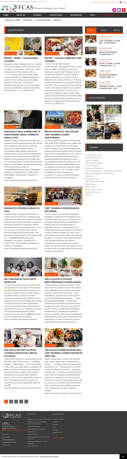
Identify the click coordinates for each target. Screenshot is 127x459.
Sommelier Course (92, 192)
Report (104, 30)
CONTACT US (6, 434)
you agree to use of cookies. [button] (49, 456)
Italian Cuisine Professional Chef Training (39, 419)
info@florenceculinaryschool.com (12, 430)
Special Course (91, 184)
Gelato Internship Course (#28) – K (108, 76)
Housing (55, 429)
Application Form (58, 432)
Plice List (88, 194)
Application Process (58, 419)
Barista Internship (92, 179)
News (91, 30)
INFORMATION (77, 15)
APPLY (94, 15)
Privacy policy (6, 445)
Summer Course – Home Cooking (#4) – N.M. (110, 87)
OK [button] (123, 456)
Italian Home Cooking (93, 163)
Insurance (56, 424)
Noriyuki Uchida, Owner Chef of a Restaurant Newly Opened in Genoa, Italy (22, 134)
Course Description (92, 158)
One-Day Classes (32, 434)
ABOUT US (22, 15)
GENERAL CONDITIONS (9, 442)
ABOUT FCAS (6, 437)
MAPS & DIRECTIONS (8, 439)
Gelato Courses (32, 431)
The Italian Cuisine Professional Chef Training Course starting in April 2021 (63, 353)
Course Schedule (92, 160)
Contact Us (114, 2)
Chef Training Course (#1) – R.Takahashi (109, 42)
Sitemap (93, 2)
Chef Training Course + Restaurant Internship (103, 171)
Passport (55, 422)
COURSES (38, 15)
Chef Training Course (93, 155)
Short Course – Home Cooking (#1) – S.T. (109, 64)
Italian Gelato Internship (95, 181)
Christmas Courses (33, 446)
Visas (54, 427)
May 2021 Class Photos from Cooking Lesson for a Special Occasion (21, 353)
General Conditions (103, 2)
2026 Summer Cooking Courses (37, 429)
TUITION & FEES (57, 15)
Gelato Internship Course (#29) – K (108, 53)
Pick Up (117, 30)
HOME (6, 15)
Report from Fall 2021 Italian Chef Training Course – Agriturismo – (61, 134)
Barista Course (91, 187)
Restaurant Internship (94, 168)
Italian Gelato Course (93, 189)
